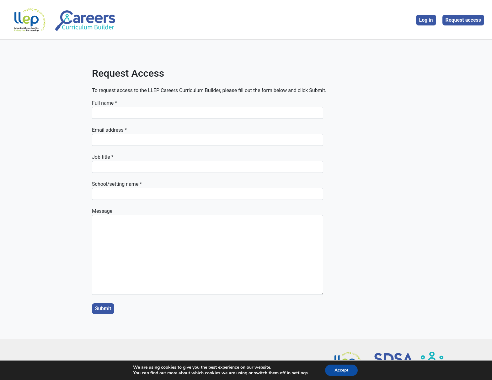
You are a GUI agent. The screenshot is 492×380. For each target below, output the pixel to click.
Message (207, 251)
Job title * (207, 163)
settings (300, 373)
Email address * (207, 136)
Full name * (207, 109)
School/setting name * (207, 190)
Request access (463, 20)
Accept (341, 370)
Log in (426, 20)
